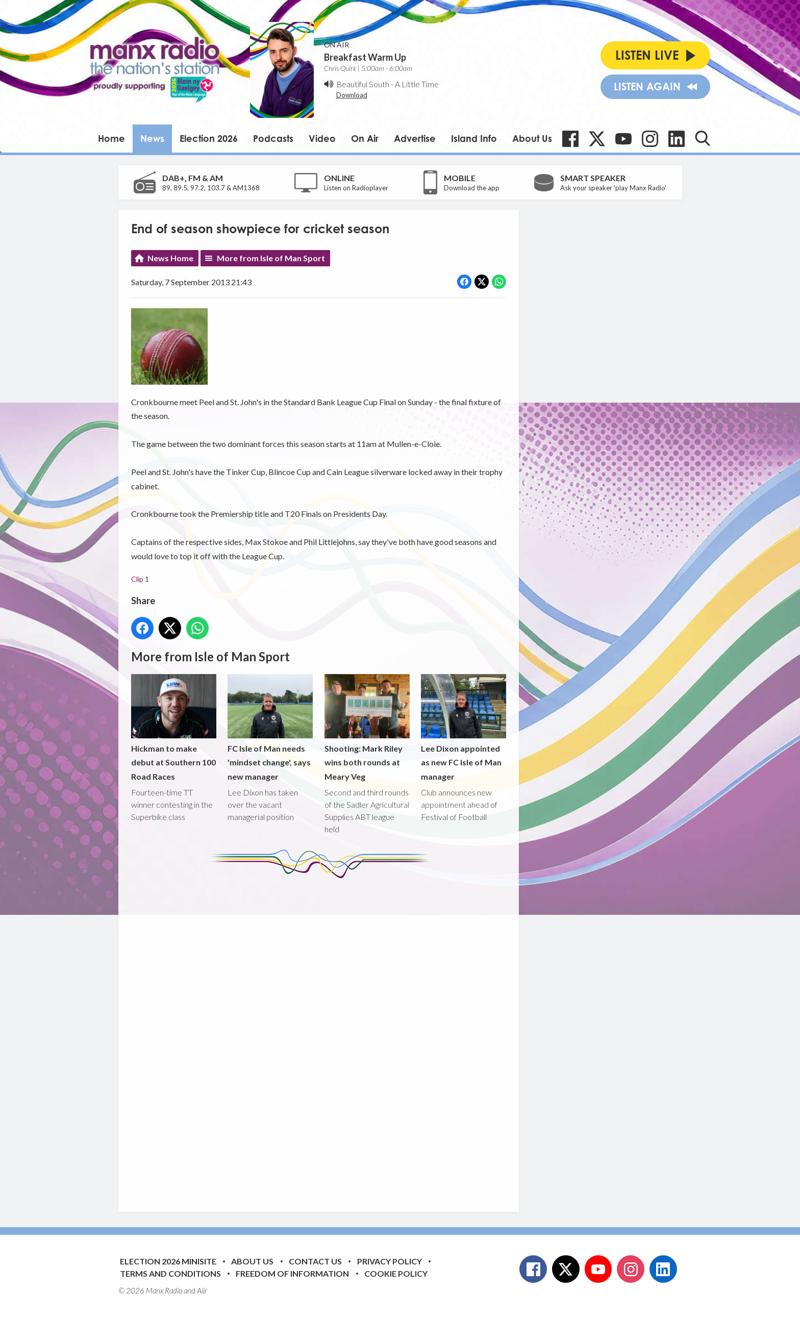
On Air (365, 138)
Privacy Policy (389, 1261)
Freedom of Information (292, 1273)
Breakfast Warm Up (365, 57)
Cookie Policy (396, 1273)
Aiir (202, 1290)
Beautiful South (362, 84)
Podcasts (273, 138)
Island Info (474, 138)
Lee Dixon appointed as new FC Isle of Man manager (463, 728)
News (152, 138)
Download (351, 95)
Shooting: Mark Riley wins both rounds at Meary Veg (366, 728)
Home (111, 138)
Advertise (415, 138)
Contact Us (315, 1261)
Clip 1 (140, 579)
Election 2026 (209, 138)
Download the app (471, 188)
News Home (170, 258)
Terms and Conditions (170, 1273)
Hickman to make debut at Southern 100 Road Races (173, 728)
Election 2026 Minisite (168, 1261)
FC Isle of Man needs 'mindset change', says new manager (270, 728)
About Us (532, 138)
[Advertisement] (322, 1037)
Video (322, 138)
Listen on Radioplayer (356, 188)
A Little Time (417, 84)
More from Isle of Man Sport (271, 258)
